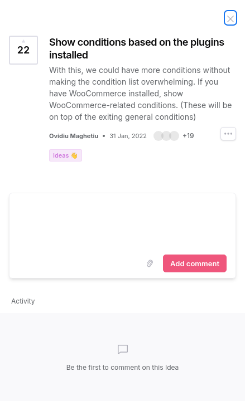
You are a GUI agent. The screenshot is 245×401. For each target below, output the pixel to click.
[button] (173, 136)
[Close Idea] (230, 18)
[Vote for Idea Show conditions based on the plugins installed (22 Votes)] (23, 50)
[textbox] (122, 221)
